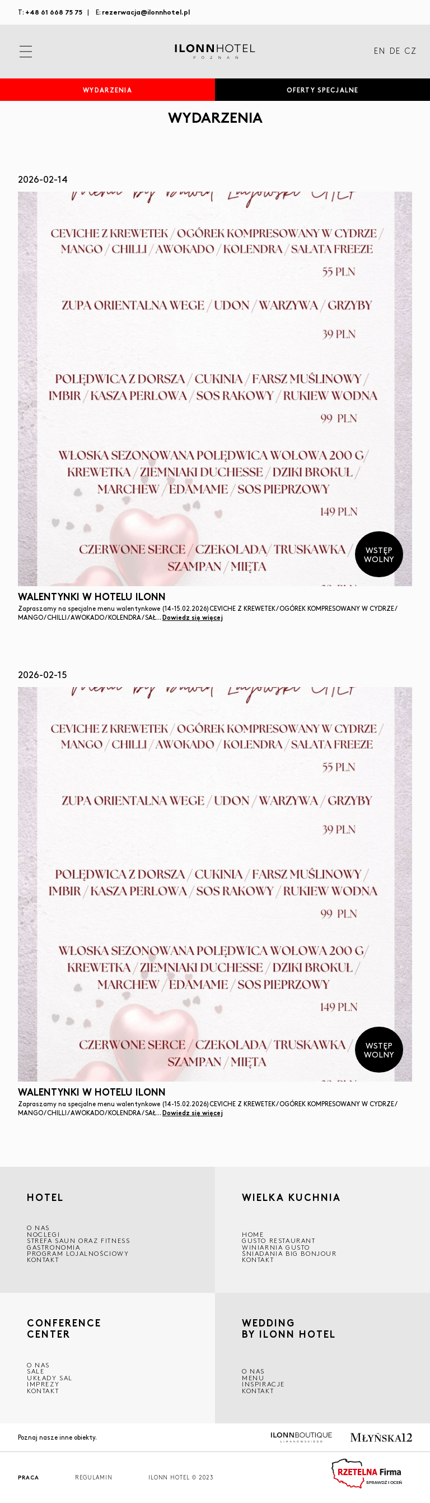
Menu (253, 1378)
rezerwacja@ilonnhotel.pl (146, 11)
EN (379, 51)
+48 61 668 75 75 (53, 11)
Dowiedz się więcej (192, 617)
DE (395, 51)
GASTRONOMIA (54, 1247)
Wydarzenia (107, 89)
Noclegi (43, 1234)
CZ (411, 51)
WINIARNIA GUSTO (276, 1247)
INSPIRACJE (263, 1384)
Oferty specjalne (322, 89)
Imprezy (43, 1384)
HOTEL (45, 1197)
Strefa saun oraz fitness (78, 1240)
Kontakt (43, 1259)
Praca (28, 1477)
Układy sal (50, 1378)
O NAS (38, 1227)
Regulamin (94, 1477)
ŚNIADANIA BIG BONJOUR (289, 1253)
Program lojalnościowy (78, 1253)
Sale (35, 1371)
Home (253, 1234)
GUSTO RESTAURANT (279, 1240)
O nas (253, 1371)
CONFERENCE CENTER (64, 1329)
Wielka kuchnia (291, 1198)
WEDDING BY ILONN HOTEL (289, 1330)
